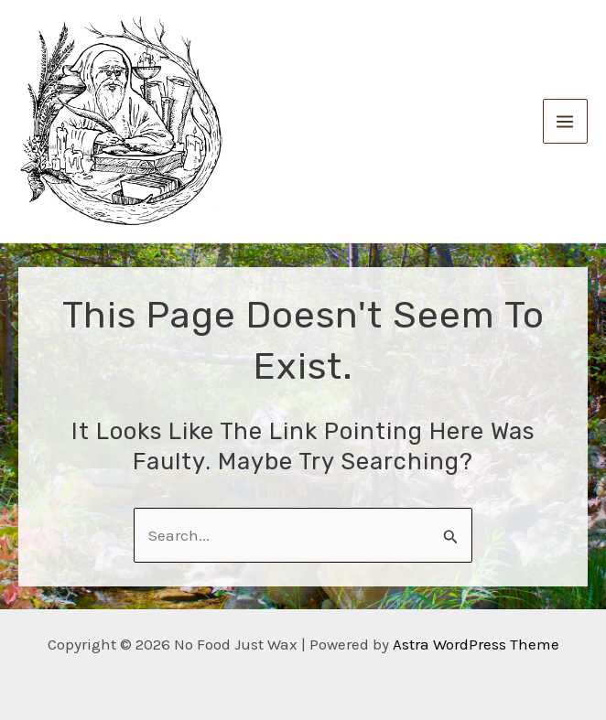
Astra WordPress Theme (476, 644)
